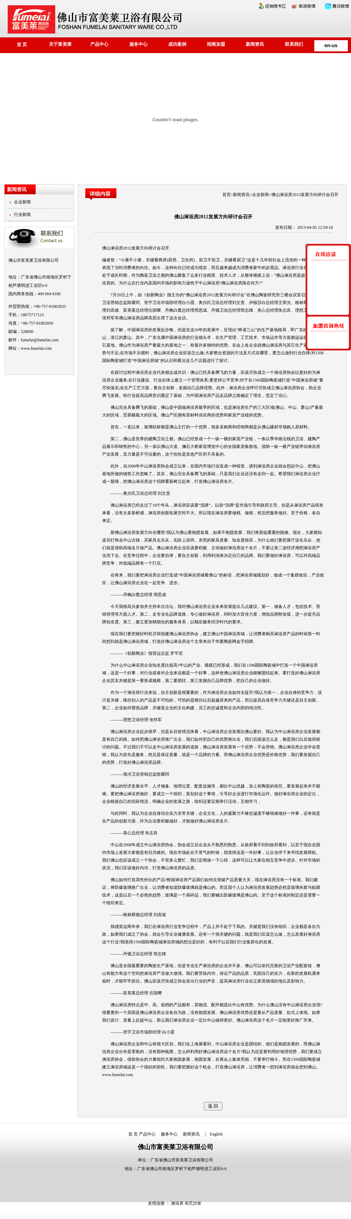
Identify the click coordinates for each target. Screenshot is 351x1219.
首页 (226, 194)
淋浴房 (200, 294)
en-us (330, 45)
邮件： (14, 340)
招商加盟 (216, 44)
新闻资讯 (255, 44)
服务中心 (138, 44)
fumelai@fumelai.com (40, 340)
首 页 (22, 44)
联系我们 (294, 44)
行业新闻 (22, 214)
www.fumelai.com (36, 348)
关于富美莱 (60, 44)
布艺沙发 (193, 1203)
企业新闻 (22, 201)
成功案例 (177, 44)
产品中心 (99, 44)
